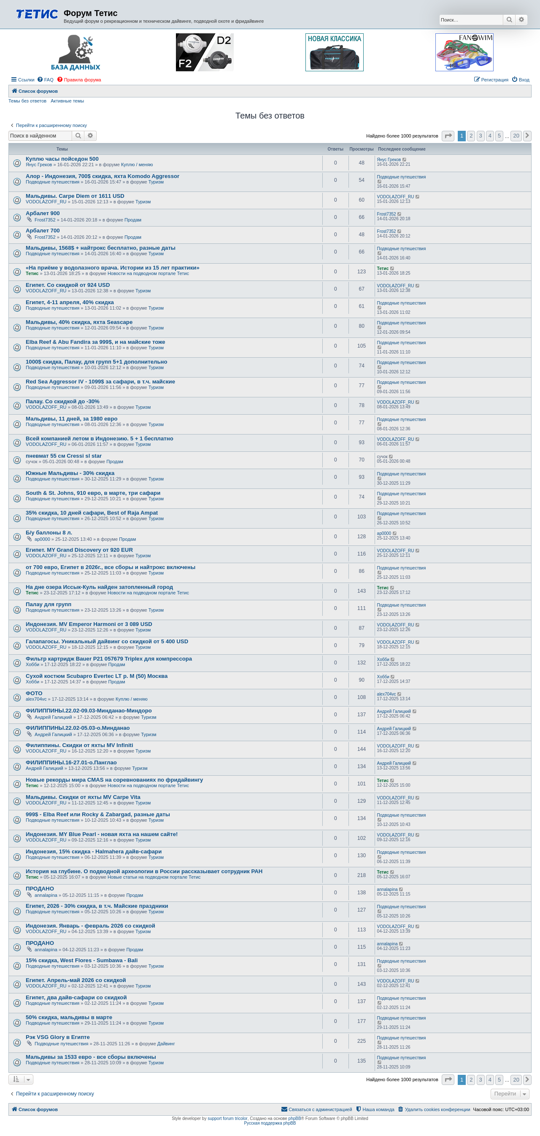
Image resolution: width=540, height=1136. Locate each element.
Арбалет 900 (43, 213)
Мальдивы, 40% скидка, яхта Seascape (79, 322)
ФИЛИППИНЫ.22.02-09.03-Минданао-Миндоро (89, 710)
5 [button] (499, 135)
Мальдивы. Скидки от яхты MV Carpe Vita (83, 797)
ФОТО (34, 693)
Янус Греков (39, 164)
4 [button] (490, 135)
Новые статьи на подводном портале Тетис (154, 877)
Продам (132, 219)
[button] (448, 136)
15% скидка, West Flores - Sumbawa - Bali (82, 960)
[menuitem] (45, 80)
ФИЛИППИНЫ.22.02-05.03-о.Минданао (78, 728)
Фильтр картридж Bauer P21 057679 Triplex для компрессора (109, 659)
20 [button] (516, 135)
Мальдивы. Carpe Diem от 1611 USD (75, 196)
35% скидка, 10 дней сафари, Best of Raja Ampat (92, 513)
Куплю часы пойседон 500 (62, 159)
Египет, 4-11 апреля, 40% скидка (70, 302)
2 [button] (471, 135)
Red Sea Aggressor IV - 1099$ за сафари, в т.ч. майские (100, 381)
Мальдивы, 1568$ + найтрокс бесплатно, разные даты (101, 248)
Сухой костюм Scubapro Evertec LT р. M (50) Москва (96, 676)
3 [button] (480, 135)
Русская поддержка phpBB (270, 1123)
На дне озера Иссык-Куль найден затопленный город (99, 587)
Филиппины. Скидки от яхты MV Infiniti (79, 745)
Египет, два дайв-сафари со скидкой (76, 997)
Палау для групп (48, 604)
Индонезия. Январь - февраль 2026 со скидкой (90, 926)
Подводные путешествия (52, 181)
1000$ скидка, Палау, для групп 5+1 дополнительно (96, 362)
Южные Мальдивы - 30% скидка (70, 473)
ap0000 (42, 539)
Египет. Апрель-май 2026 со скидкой (76, 980)
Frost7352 (45, 219)
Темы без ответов (27, 100)
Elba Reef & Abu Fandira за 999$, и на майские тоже (95, 342)
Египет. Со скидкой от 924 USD (68, 285)
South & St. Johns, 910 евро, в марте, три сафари (93, 493)
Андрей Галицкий (53, 717)
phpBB (295, 1118)
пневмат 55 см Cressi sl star (64, 456)
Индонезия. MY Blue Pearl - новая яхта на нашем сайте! (102, 834)
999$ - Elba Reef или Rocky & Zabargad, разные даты (98, 814)
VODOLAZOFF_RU (46, 201)
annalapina (46, 895)
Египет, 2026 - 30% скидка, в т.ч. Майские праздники (97, 906)
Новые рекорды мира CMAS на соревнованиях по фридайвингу (114, 780)
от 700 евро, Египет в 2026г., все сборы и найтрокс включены (110, 567)
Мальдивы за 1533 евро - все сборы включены (91, 1057)
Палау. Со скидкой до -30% (63, 401)
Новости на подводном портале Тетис (148, 273)
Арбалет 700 (43, 230)
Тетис (32, 273)
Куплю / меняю (137, 164)
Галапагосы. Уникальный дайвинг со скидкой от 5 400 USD (107, 641)
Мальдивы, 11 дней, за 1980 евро (72, 419)
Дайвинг (166, 1043)
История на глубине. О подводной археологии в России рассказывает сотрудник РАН (144, 871)
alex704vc (36, 699)
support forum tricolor (227, 1118)
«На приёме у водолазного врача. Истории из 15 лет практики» (113, 267)
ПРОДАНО (40, 888)
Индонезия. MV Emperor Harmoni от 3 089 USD (89, 624)
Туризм (156, 181)
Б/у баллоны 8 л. (49, 532)
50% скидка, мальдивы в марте (69, 1017)
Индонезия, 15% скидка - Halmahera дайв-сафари (94, 851)
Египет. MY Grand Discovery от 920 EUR (79, 550)
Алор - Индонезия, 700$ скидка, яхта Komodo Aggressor (102, 176)
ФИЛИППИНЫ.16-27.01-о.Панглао (71, 762)
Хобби (32, 664)
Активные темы (67, 100)
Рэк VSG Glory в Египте (58, 1037)
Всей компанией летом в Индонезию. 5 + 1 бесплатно (99, 438)
